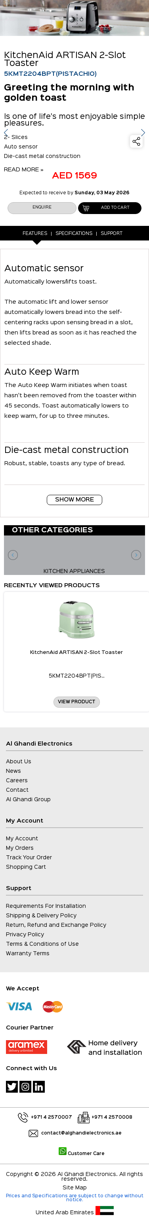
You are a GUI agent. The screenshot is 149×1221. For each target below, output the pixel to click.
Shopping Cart (26, 867)
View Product (77, 702)
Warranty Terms (28, 953)
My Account (22, 838)
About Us (18, 761)
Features (35, 234)
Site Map (75, 1187)
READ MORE (24, 169)
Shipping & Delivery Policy (41, 915)
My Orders (20, 848)
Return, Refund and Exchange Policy (56, 925)
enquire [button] (42, 207)
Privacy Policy (25, 934)
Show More (74, 500)
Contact (17, 790)
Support (111, 234)
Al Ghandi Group (28, 799)
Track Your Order (29, 857)
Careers (17, 780)
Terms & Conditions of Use (42, 944)
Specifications (73, 234)
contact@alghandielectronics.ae (81, 1133)
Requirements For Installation (46, 906)
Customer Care (82, 1154)
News (13, 771)
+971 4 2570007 (51, 1118)
